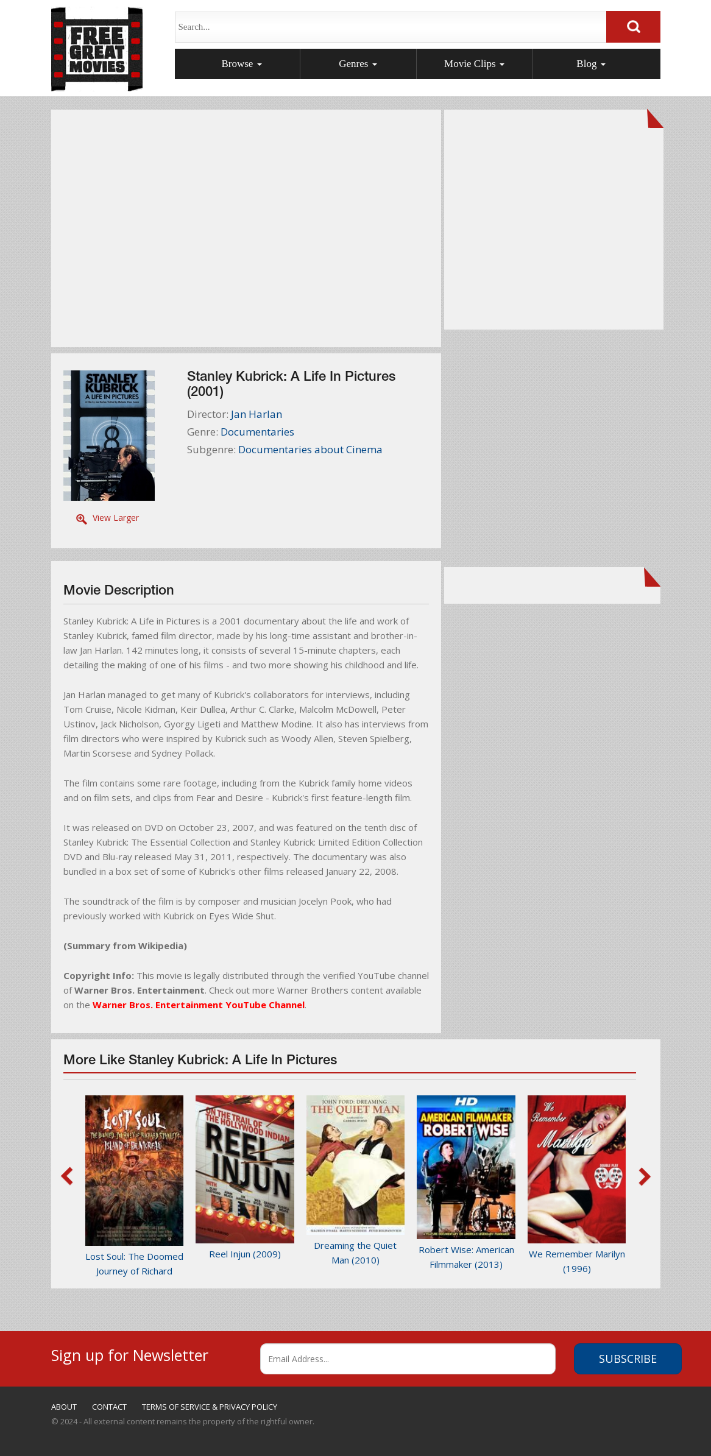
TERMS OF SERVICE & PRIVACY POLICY (209, 1406)
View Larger (116, 517)
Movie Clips (474, 63)
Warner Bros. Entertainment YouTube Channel (199, 1004)
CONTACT (109, 1406)
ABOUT (64, 1406)
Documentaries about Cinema (310, 449)
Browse (241, 63)
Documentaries (257, 432)
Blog (590, 63)
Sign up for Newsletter (129, 1353)
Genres (358, 63)
